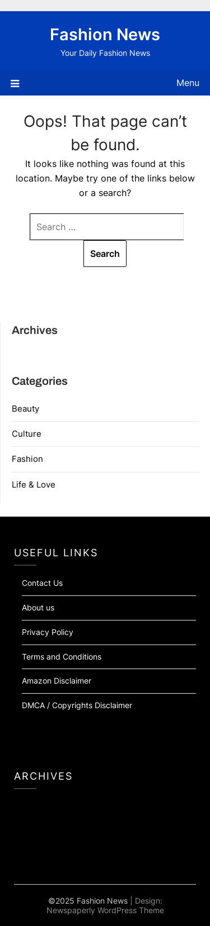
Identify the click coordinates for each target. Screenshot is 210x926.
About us (38, 607)
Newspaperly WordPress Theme (105, 910)
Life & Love (33, 484)
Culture (26, 433)
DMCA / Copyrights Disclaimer (77, 705)
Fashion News (105, 34)
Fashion (27, 459)
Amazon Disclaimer (56, 680)
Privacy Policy (47, 632)
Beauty (25, 408)
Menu (187, 82)
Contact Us (42, 583)
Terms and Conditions (61, 656)
